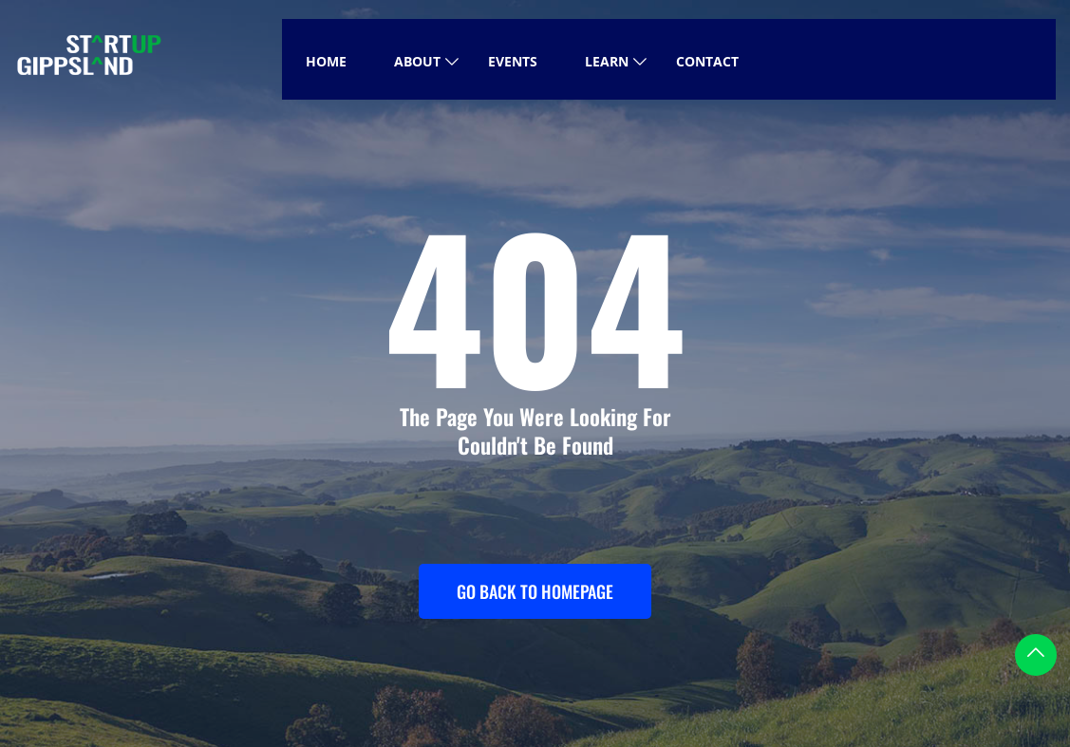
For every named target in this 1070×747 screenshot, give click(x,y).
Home (326, 61)
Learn (607, 61)
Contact (707, 61)
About (417, 61)
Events (512, 61)
